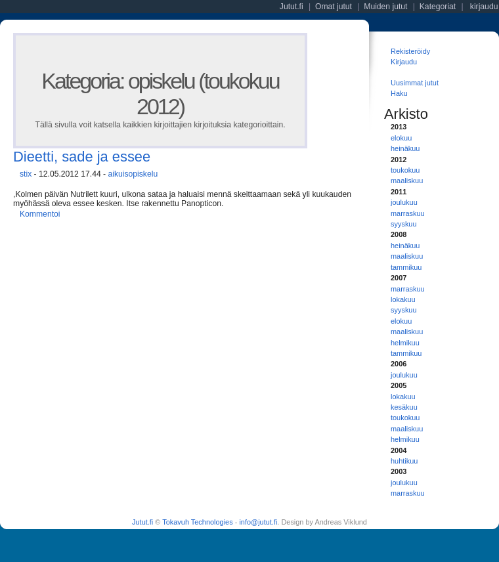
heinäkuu (405, 148)
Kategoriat (438, 6)
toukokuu (405, 170)
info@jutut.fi (258, 522)
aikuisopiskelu (133, 174)
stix (26, 174)
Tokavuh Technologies (197, 522)
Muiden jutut (385, 6)
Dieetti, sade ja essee (81, 156)
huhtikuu (404, 461)
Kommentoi (40, 214)
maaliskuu (407, 180)
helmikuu (405, 343)
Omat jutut (333, 6)
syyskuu (404, 224)
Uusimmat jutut (415, 83)
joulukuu (404, 202)
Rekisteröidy (410, 51)
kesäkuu (404, 407)
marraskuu (408, 213)
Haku (399, 93)
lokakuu (403, 299)
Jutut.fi (142, 522)
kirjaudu (484, 6)
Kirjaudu (404, 62)
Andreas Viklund (340, 522)
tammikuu (406, 267)
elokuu (401, 138)
